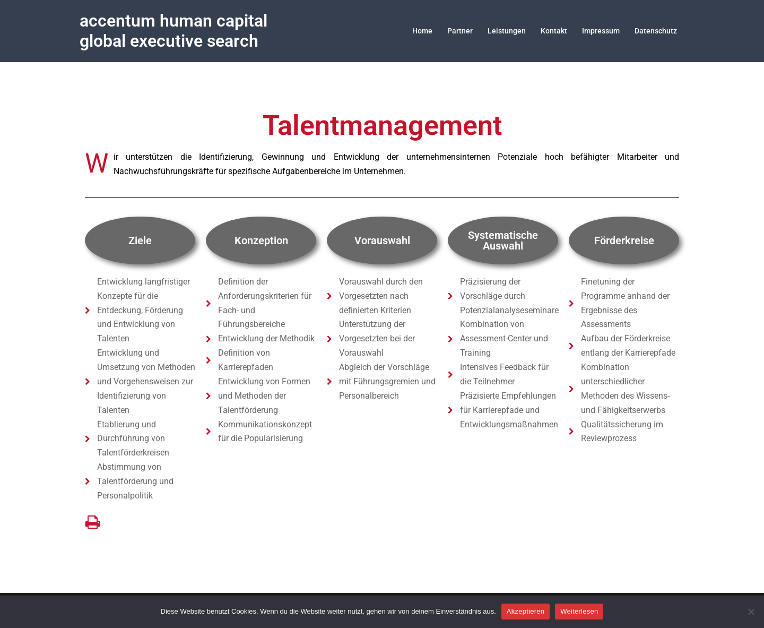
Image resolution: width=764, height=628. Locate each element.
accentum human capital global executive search (173, 31)
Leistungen (507, 31)
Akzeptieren (525, 611)
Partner (460, 31)
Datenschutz (656, 31)
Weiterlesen (579, 611)
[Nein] (750, 611)
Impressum (601, 31)
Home (422, 31)
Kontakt (554, 31)
